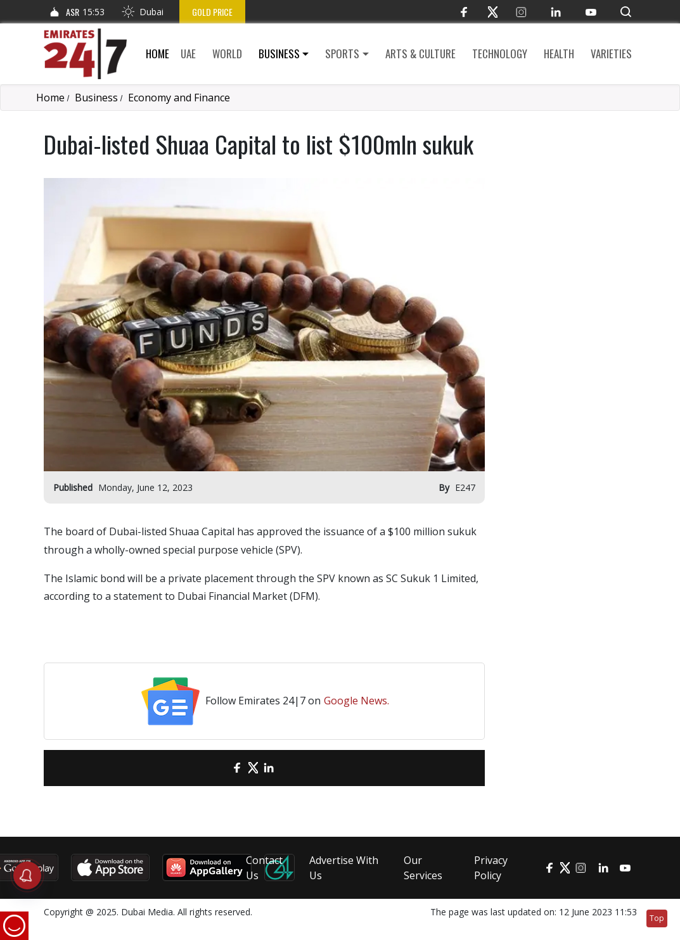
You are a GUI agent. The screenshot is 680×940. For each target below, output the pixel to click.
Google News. (356, 701)
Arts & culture (420, 53)
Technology (499, 53)
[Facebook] (464, 11)
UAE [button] (188, 53)
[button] (626, 11)
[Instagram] (521, 11)
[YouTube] (591, 11)
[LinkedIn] (556, 11)
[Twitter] (492, 11)
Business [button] (279, 53)
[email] (215, 768)
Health (559, 53)
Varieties (611, 53)
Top (657, 918)
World (227, 53)
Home (157, 53)
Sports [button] (342, 53)
